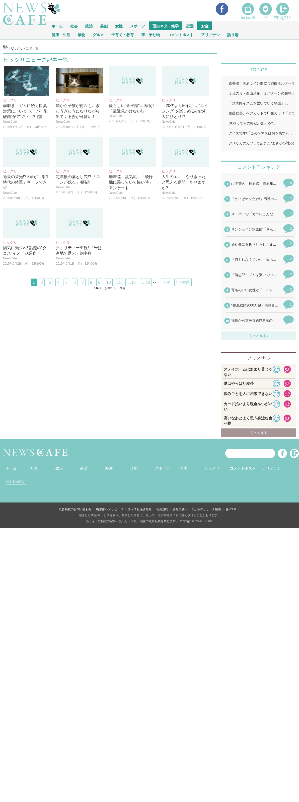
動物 (81, 34)
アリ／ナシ (210, 34)
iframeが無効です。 (258, 627)
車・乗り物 (150, 34)
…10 (131, 345)
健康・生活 (61, 34)
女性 (119, 26)
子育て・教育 (122, 34)
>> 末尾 (183, 345)
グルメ (98, 34)
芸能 (104, 26)
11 (119, 345)
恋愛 (190, 26)
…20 (146, 345)
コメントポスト (180, 34)
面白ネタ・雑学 (165, 26)
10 (108, 345)
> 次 (166, 345)
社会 (74, 26)
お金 (205, 26)
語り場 (232, 34)
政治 (89, 26)
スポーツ (137, 26)
